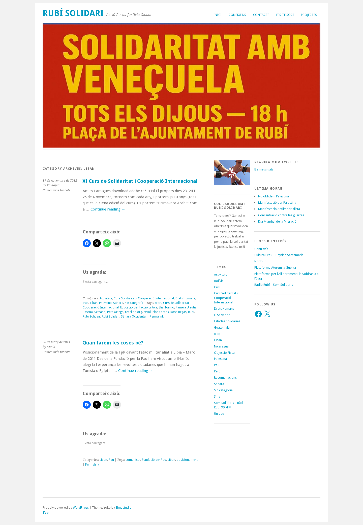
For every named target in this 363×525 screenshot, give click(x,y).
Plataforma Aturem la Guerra (275, 267)
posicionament (187, 460)
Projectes (309, 15)
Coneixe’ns (237, 15)
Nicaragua (221, 346)
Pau (111, 460)
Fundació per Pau (154, 460)
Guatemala (222, 327)
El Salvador (222, 315)
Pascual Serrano (94, 312)
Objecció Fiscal (224, 353)
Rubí (191, 312)
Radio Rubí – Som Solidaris (273, 285)
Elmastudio (124, 507)
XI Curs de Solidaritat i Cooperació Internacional (140, 181)
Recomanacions (225, 377)
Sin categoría (134, 303)
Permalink (157, 316)
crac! (158, 303)
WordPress (81, 507)
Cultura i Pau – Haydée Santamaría (279, 255)
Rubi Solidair (91, 316)
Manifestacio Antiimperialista (279, 209)
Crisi (217, 287)
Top (46, 512)
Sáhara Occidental (133, 316)
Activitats (106, 298)
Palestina (105, 303)
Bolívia (219, 281)
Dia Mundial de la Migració (277, 221)
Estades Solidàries (227, 321)
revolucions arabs (156, 312)
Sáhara (118, 303)
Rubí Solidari (73, 13)
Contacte (261, 15)
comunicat (133, 460)
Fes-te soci (285, 15)
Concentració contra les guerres (281, 215)
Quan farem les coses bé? (112, 343)
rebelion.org (133, 312)
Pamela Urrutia (186, 307)
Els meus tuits (264, 169)
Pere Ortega (115, 312)
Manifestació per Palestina (277, 202)
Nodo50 (260, 261)
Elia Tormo (166, 307)
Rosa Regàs (178, 312)
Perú (217, 371)
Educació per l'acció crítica (138, 307)
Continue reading (107, 209)
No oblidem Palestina (273, 196)
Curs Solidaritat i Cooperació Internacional (144, 298)
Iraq (85, 303)
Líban (94, 303)
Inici (218, 15)
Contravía (261, 249)
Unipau (219, 413)
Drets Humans (185, 298)
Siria (217, 396)
